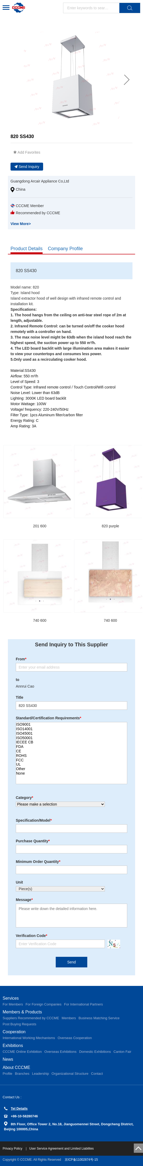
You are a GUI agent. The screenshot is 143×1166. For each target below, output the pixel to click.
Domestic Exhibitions (95, 1052)
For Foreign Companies (43, 1004)
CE (71, 751)
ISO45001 (71, 733)
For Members (13, 1004)
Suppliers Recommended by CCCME (31, 1018)
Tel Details (16, 1108)
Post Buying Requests (19, 1024)
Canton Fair (122, 1052)
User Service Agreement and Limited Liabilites (61, 1148)
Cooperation (14, 1032)
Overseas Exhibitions (60, 1052)
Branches (22, 1074)
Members (69, 1018)
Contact (97, 1074)
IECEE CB (71, 742)
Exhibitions (13, 1045)
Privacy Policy (13, 1148)
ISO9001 (71, 724)
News (8, 1059)
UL (71, 764)
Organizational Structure (70, 1074)
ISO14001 (71, 729)
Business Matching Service (99, 1018)
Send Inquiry (26, 166)
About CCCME (16, 1067)
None (71, 773)
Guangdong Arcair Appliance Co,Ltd (40, 181)
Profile (7, 1074)
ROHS (71, 755)
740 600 (40, 620)
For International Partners (83, 1004)
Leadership (40, 1074)
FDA (71, 746)
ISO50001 (71, 738)
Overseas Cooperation (75, 1038)
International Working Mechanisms (29, 1038)
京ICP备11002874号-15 (81, 1160)
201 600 (40, 526)
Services (11, 998)
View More (21, 224)
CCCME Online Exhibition (22, 1052)
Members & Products (22, 1012)
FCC (71, 760)
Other (71, 769)
